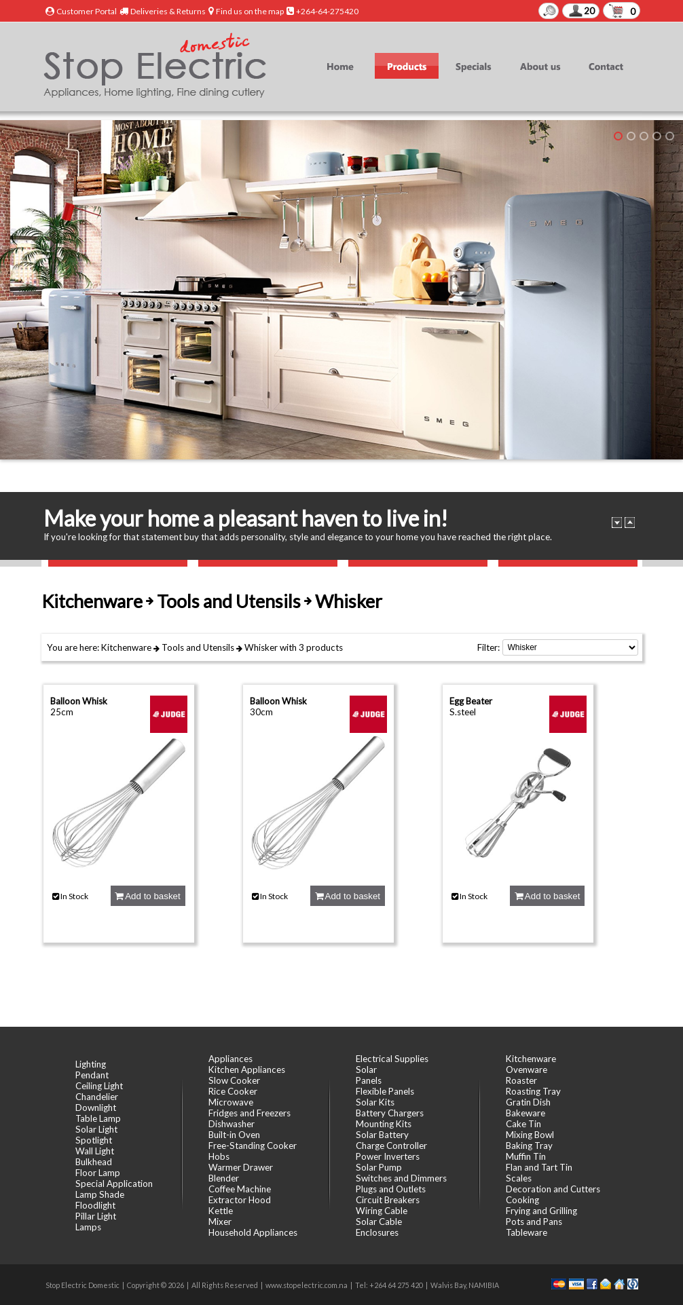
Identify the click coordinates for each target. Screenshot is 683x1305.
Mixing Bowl (530, 1134)
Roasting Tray (533, 1091)
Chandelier (96, 1096)
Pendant (92, 1075)
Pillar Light (95, 1216)
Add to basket (147, 896)
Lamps (88, 1227)
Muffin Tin (526, 1156)
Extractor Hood (239, 1199)
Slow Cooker (234, 1080)
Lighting (90, 1064)
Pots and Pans (534, 1221)
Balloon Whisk (78, 701)
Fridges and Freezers (249, 1113)
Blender (223, 1178)
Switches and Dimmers (401, 1178)
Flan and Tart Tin (539, 1167)
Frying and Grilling (541, 1210)
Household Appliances (252, 1232)
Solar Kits (375, 1102)
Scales (519, 1178)
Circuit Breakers (388, 1199)
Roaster (521, 1080)
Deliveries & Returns (168, 11)
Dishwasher (231, 1123)
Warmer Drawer (240, 1167)
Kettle (220, 1210)
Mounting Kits (383, 1123)
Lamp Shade (99, 1194)
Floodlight (95, 1205)
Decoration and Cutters (553, 1189)
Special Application (114, 1183)
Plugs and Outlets (391, 1189)
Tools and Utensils (198, 647)
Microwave (230, 1102)
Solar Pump (379, 1167)
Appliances (230, 1058)
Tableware (526, 1232)
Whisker (261, 647)
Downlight (95, 1107)
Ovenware (526, 1069)
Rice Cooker (232, 1091)
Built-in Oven (234, 1134)
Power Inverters (388, 1156)
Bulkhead (93, 1161)
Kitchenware (126, 647)
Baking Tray (529, 1145)
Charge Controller (391, 1145)
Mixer (220, 1221)
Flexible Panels (385, 1091)
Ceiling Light (99, 1085)
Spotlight (93, 1140)
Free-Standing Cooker (252, 1145)
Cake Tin (523, 1123)
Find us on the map (250, 11)
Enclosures (377, 1232)
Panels (369, 1080)
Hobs (218, 1156)
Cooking (522, 1199)
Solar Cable (379, 1221)
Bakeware (525, 1113)
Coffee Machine (239, 1189)
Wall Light (94, 1151)
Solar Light (96, 1129)
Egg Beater (470, 701)
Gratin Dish (528, 1102)
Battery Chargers (390, 1113)
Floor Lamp (97, 1172)
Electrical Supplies (392, 1058)
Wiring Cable (381, 1210)
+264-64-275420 (327, 11)
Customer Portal (86, 11)
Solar (366, 1069)
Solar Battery (382, 1134)
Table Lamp (98, 1118)
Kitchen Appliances (246, 1069)
